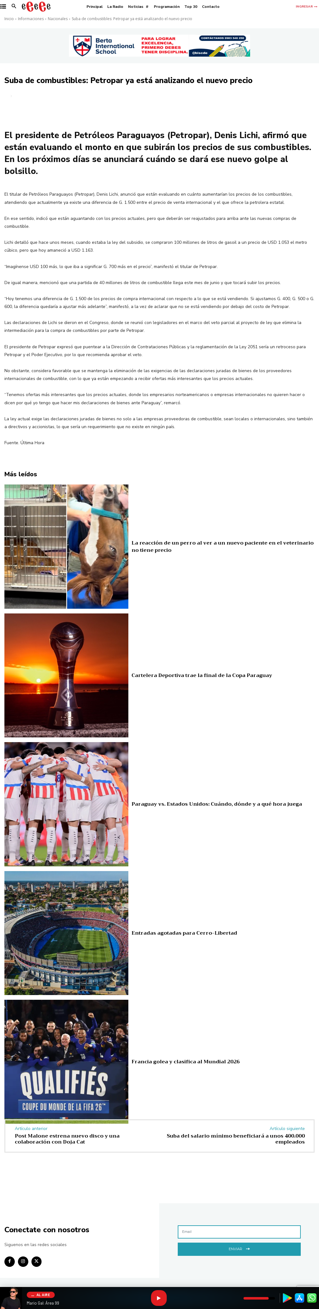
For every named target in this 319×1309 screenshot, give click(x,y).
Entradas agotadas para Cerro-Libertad (174, 933)
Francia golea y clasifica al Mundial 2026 (175, 1061)
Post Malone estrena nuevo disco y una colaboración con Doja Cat (67, 1139)
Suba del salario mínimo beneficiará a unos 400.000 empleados (236, 1139)
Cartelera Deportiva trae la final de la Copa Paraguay (188, 675)
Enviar (239, 1248)
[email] (239, 1232)
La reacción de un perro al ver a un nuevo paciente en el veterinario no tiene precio (222, 546)
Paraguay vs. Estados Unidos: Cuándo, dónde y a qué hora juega (202, 804)
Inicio (9, 18)
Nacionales (58, 18)
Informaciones (31, 18)
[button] (14, 6)
